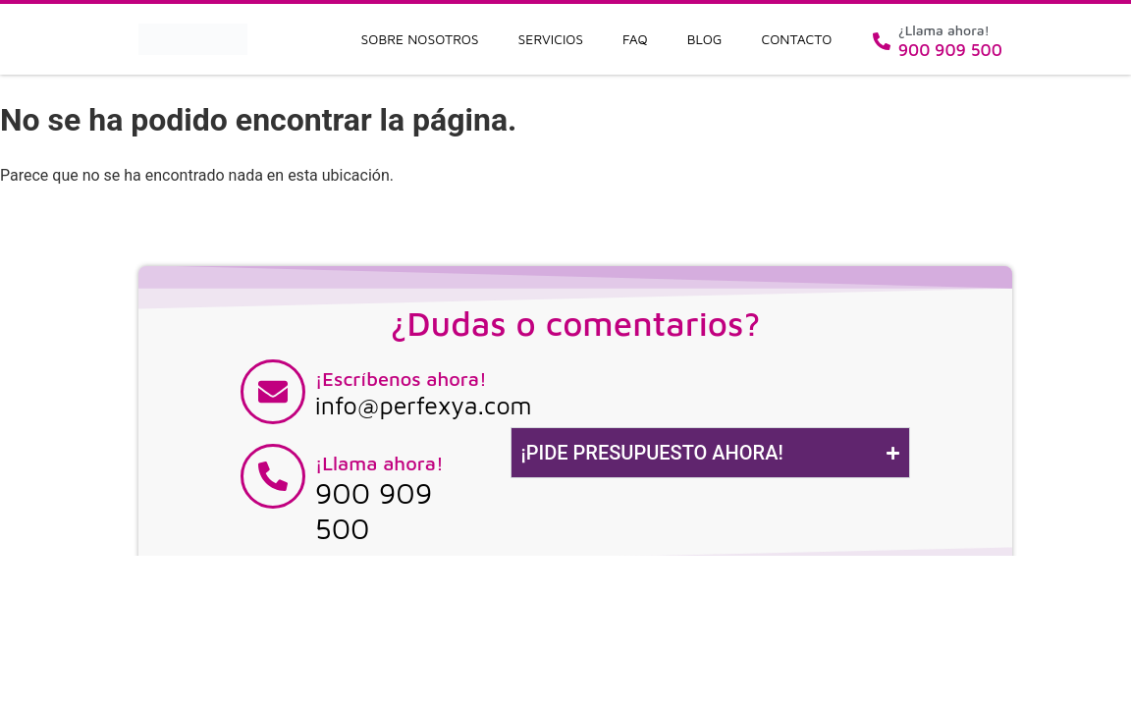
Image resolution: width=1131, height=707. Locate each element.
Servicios (551, 38)
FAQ (635, 38)
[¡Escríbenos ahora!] (273, 391)
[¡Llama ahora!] (273, 476)
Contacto (797, 38)
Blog (705, 38)
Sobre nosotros (420, 38)
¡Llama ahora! (379, 463)
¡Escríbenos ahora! (401, 378)
